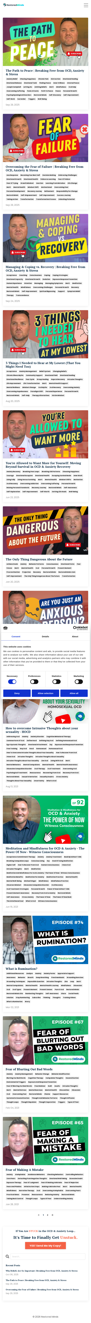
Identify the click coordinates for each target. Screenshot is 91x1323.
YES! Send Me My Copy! (45, 1245)
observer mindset (14, 885)
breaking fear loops (31, 471)
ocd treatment (53, 769)
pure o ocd (59, 989)
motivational (46, 187)
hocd (31, 749)
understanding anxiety (63, 1199)
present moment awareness (18, 893)
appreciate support (66, 973)
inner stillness (59, 83)
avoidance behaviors (36, 1174)
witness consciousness (47, 901)
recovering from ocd (51, 773)
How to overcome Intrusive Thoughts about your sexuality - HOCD (42, 730)
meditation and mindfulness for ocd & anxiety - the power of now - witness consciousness (43, 873)
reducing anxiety (52, 1195)
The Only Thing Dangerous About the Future (39, 559)
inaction (39, 183)
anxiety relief (12, 79)
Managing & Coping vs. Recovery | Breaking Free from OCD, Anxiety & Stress (45, 268)
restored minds (40, 95)
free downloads (57, 977)
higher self (11, 865)
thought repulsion (28, 1102)
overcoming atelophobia (53, 1190)
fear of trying (12, 183)
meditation (77, 283)
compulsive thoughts (54, 1078)
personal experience (54, 391)
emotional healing (70, 79)
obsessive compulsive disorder (19, 769)
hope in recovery (58, 379)
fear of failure (64, 179)
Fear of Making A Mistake (25, 1170)
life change (72, 183)
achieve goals (12, 564)
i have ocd (11, 757)
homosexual (41, 749)
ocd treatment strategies (18, 889)
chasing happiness (28, 79)
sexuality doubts (47, 777)
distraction (55, 79)
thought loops (13, 1102)
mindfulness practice (59, 881)
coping (47, 275)
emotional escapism (24, 476)
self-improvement (71, 95)
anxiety (23, 564)
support (61, 291)
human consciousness (50, 865)
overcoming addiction (29, 484)
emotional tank (30, 83)
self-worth (44, 492)
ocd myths (42, 387)
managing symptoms (54, 283)
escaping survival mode (61, 476)
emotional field (51, 375)
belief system (44, 371)
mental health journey (49, 985)
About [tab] (75, 636)
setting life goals (59, 492)
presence (25, 1195)
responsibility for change (66, 191)
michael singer (30, 881)
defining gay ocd (46, 741)
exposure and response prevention (69, 745)
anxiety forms (49, 973)
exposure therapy (14, 1182)
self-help (26, 395)
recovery (75, 287)
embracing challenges (67, 175)
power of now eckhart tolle (58, 889)
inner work (78, 476)
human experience (14, 283)
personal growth (70, 91)
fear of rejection (71, 1182)
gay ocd (23, 749)
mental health (19, 187)
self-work (11, 99)
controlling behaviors (74, 1174)
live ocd (44, 761)
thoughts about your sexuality (19, 781)
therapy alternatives (40, 395)
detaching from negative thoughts (32, 1178)
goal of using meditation (62, 861)
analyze (29, 973)
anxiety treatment (54, 857)
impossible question (36, 981)
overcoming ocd (70, 769)
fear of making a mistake (51, 1182)
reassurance (35, 773)
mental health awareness (67, 765)
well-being (42, 99)
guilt (50, 1086)
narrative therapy (26, 1190)
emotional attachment (37, 745)
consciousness (36, 275)
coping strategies (60, 275)
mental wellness (13, 387)
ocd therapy (39, 769)
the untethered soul (15, 901)
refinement (49, 191)
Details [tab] (45, 636)
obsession (77, 985)
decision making (49, 175)
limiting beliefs (41, 87)
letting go (27, 87)
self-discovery (55, 95)
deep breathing (42, 977)
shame (47, 1094)
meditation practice (54, 877)
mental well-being (14, 881)
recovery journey (35, 191)
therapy (10, 295)
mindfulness (61, 87)
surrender (21, 99)
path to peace (47, 91)
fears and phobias (14, 1186)
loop (72, 981)
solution (10, 997)
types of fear (73, 1102)
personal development (16, 191)
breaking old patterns (51, 471)
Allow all (74, 693)
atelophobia (20, 1174)
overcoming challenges (43, 287)
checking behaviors (55, 1174)
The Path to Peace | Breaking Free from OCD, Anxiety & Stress (45, 72)
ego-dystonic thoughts (16, 745)
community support (34, 375)
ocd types (17, 989)
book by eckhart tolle (72, 857)
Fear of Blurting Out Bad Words (29, 1069)
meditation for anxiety (35, 877)
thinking (46, 997)
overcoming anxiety (71, 387)
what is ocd (51, 781)
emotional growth (14, 179)
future (9, 568)
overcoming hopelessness (17, 391)
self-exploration (13, 492)
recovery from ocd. (71, 773)
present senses (46, 989)
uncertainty (39, 781)
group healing (42, 379)
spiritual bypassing (47, 291)
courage (10, 476)
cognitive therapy (35, 1078)
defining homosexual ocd (66, 741)
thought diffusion (67, 1098)
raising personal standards (18, 488)
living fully (11, 480)
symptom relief (73, 291)
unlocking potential (66, 199)
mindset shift (33, 187)
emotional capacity (15, 279)
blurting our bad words (16, 1078)
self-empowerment (29, 195)
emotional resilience (15, 379)
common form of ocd (15, 741)
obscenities (64, 1090)
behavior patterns (36, 564)
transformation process (46, 199)
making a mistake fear (51, 1186)
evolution (46, 279)
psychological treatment (17, 773)
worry (27, 1001)
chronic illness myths (15, 375)
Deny (17, 693)
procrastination (13, 572)
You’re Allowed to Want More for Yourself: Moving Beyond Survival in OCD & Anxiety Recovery (43, 464)
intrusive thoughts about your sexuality (23, 761)
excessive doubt (76, 1178)
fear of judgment (31, 1182)
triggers (31, 99)
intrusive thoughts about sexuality (50, 757)
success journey (64, 195)
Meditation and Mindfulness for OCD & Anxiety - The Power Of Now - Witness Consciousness (45, 850)
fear (79, 564)
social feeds (73, 993)
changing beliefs (60, 371)
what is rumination (14, 1001)
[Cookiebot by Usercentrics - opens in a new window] (75, 628)
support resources (60, 1094)
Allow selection (45, 693)
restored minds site (15, 993)
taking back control (15, 1199)
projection (26, 572)
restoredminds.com (66, 572)
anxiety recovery (13, 471)
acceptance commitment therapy (21, 857)
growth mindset (27, 183)
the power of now (43, 897)
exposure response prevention (65, 279)
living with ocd (57, 761)
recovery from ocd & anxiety (43, 893)
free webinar (40, 1086)
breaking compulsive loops (18, 861)
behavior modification (61, 1074)
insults (57, 1086)
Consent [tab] (16, 636)
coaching (23, 275)
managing (38, 283)
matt (51, 87)
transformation (27, 199)
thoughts (56, 997)
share (63, 993)
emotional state (67, 564)
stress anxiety (62, 777)
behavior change (42, 1074)
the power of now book (62, 897)
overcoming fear (61, 187)
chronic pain (43, 79)
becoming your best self (30, 175)
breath (30, 977)
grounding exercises (75, 977)
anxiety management (28, 371)
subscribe (36, 997)
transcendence (22, 295)
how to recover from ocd (66, 753)
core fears (11, 1178)
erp (51, 745)
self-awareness (70, 488)
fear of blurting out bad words (19, 1086)
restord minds (12, 195)
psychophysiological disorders (19, 95)
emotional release (14, 83)
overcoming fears (73, 1190)
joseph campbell (14, 87)
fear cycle (30, 379)
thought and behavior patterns (44, 1098)
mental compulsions (31, 765)
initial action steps (31, 1186)
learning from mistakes (55, 183)
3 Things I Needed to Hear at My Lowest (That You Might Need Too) (43, 364)
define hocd (32, 741)
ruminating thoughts (34, 993)
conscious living (37, 861)
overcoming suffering (16, 91)
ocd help (72, 87)
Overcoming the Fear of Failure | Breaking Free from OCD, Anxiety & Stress (44, 168)
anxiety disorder (37, 736)
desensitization (72, 1078)
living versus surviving (27, 480)
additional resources (15, 973)
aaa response (12, 175)
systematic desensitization (18, 1098)
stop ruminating (23, 997)
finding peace (45, 83)
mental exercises (36, 1090)
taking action (12, 199)
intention (28, 283)
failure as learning (48, 179)
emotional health (31, 179)
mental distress (19, 1090)
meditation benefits (15, 877)
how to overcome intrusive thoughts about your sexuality (30, 753)
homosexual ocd (55, 749)
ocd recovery (55, 387)
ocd (37, 568)
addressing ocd (13, 736)
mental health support (58, 383)
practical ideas (13, 1195)
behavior (21, 977)
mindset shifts (65, 480)
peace (58, 91)
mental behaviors (14, 765)
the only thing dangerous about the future (41, 576)
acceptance (12, 275)
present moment (64, 568)
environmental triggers (16, 1082)
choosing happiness (71, 471)
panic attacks (33, 91)
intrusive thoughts (75, 379)
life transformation (31, 383)
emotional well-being (58, 1178)
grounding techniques (16, 981)
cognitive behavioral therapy (58, 736)
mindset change (29, 387)
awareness (11, 977)
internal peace (73, 83)
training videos (69, 997)
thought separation (47, 1102)
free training (12, 749)
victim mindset (58, 395)
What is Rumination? (21, 969)
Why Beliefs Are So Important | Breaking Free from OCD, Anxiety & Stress (42, 1271)
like (66, 981)
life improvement (14, 383)
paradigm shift (37, 391)
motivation (78, 480)
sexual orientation (29, 777)
